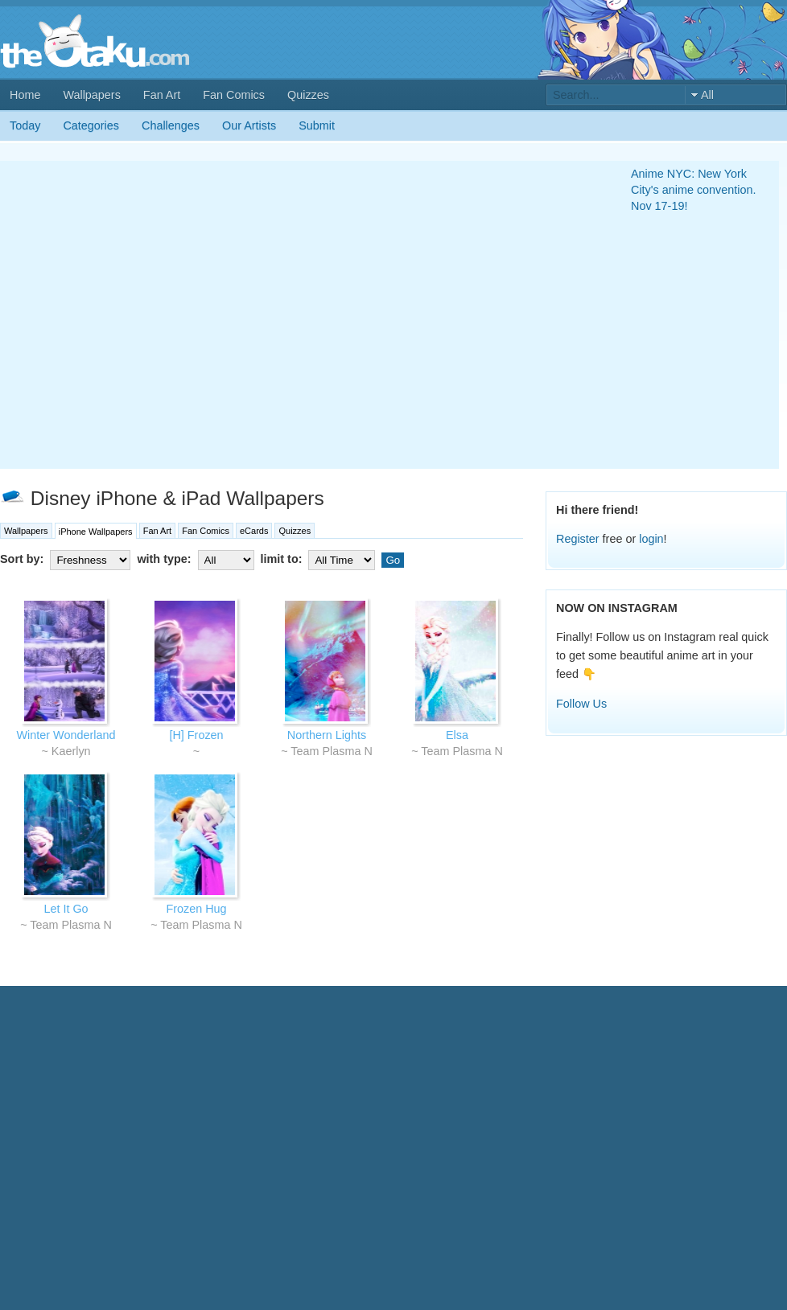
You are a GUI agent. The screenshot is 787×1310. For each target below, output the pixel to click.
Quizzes (308, 94)
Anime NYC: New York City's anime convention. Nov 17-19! (693, 189)
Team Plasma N (331, 751)
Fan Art (161, 94)
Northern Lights (326, 735)
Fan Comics (234, 94)
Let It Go (65, 908)
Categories (91, 125)
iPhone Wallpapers (96, 531)
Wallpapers (91, 94)
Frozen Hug (196, 908)
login (651, 538)
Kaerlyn (71, 751)
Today (25, 125)
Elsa (457, 735)
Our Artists (249, 125)
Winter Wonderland (66, 735)
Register (578, 538)
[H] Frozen (196, 735)
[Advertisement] (151, 315)
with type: (197, 558)
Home (25, 94)
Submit (317, 125)
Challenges (171, 125)
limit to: (320, 558)
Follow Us (581, 703)
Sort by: (67, 558)
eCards (254, 531)
